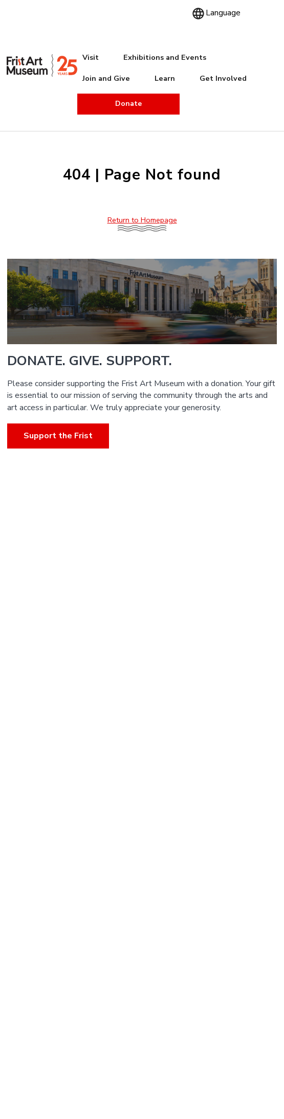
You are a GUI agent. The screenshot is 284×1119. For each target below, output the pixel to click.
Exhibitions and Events (164, 57)
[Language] (222, 13)
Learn (165, 78)
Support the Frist (58, 435)
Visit (90, 57)
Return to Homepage (142, 220)
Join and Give (106, 78)
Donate (128, 103)
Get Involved (223, 78)
